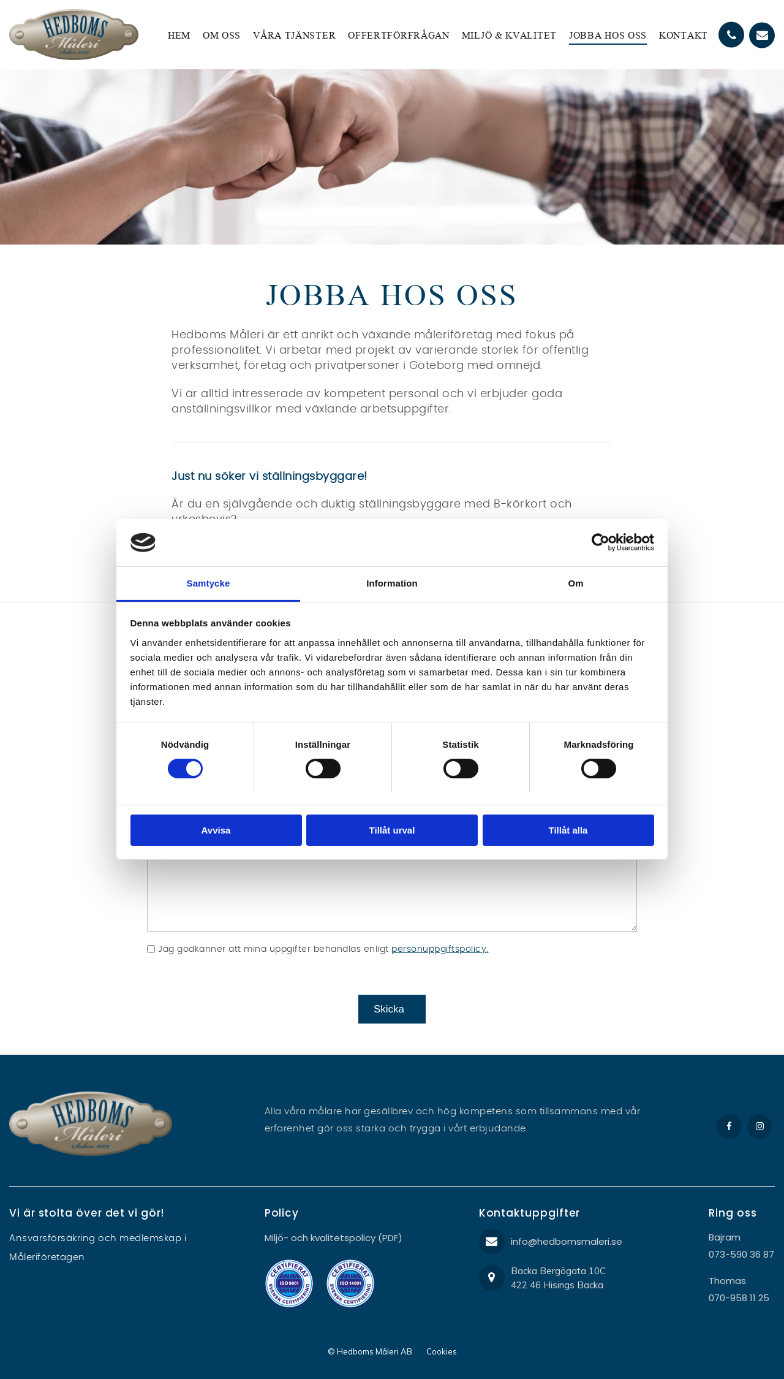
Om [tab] (575, 583)
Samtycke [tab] (208, 583)
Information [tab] (392, 583)
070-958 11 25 (739, 1297)
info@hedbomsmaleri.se (566, 1241)
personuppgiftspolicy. (440, 949)
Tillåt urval (392, 830)
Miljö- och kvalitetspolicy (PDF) (333, 1237)
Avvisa (216, 830)
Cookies (441, 1351)
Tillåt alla (568, 830)
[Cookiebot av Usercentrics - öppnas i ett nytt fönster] (600, 542)
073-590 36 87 (741, 1254)
